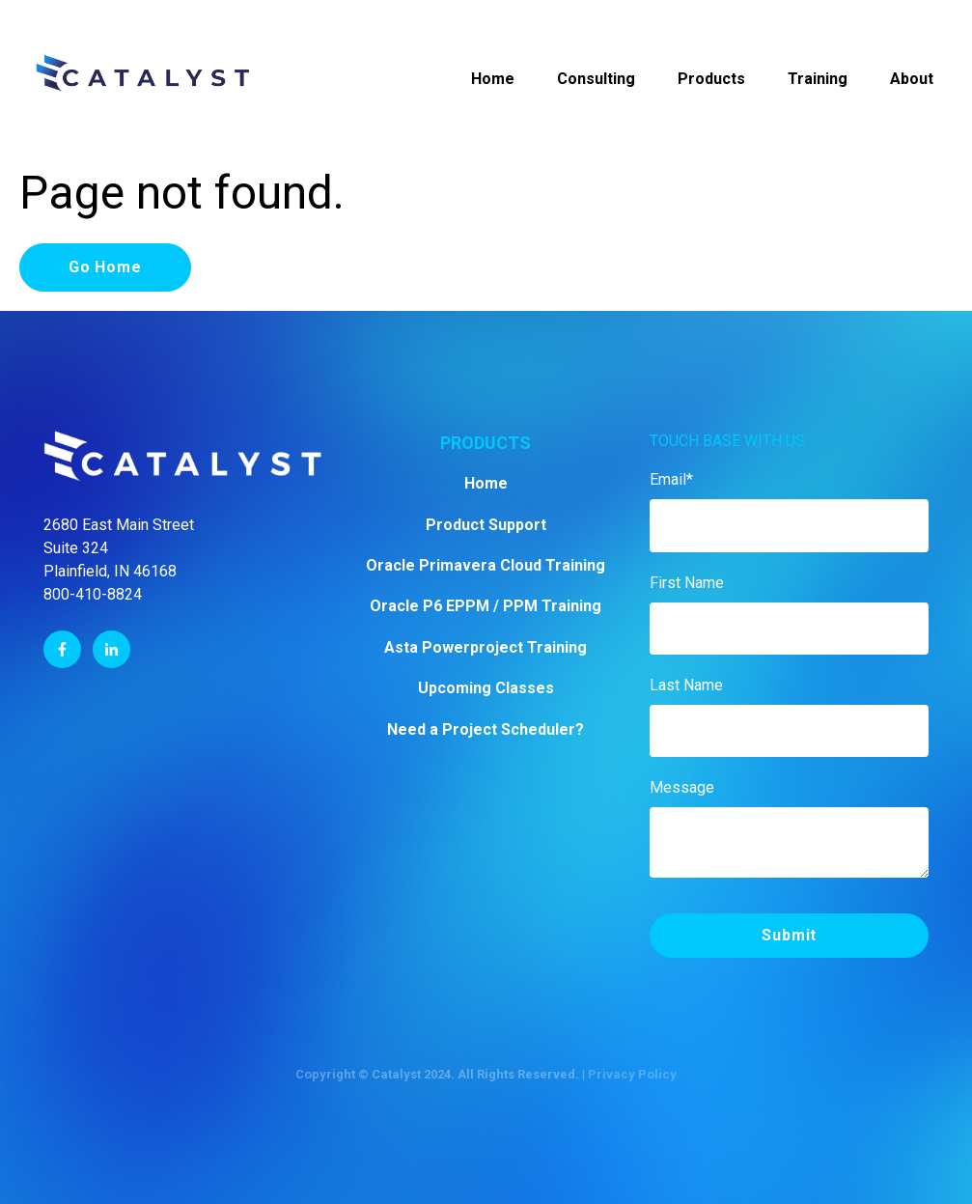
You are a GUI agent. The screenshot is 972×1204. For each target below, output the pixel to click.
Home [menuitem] (486, 483)
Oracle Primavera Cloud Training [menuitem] (485, 565)
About (911, 79)
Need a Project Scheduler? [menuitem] (485, 729)
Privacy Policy (632, 1074)
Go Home (105, 267)
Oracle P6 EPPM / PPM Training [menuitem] (485, 606)
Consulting (596, 79)
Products (711, 79)
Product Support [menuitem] (486, 525)
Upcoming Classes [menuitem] (486, 688)
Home (492, 79)
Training (817, 79)
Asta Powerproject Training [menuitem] (485, 647)
